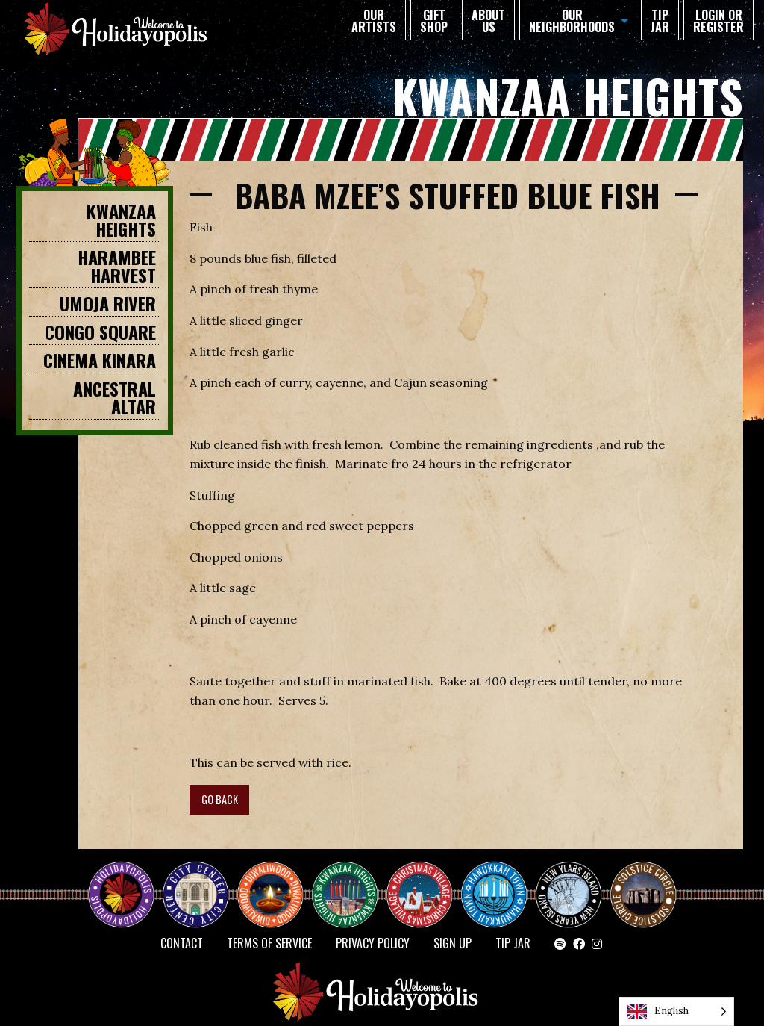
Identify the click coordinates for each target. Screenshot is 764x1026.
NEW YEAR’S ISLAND (569, 887)
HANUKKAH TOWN (499, 881)
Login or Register (718, 21)
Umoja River (108, 303)
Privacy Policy (373, 943)
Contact (181, 943)
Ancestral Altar (114, 397)
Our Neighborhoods (572, 21)
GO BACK (219, 799)
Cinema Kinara (99, 360)
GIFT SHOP (434, 21)
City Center (194, 881)
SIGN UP (452, 943)
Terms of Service (269, 943)
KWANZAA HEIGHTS (121, 219)
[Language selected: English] (676, 1011)
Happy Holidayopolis (126, 881)
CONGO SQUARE (100, 332)
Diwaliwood (276, 875)
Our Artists (373, 21)
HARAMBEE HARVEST (117, 266)
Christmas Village (425, 881)
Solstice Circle (643, 881)
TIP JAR (660, 21)
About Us (488, 21)
